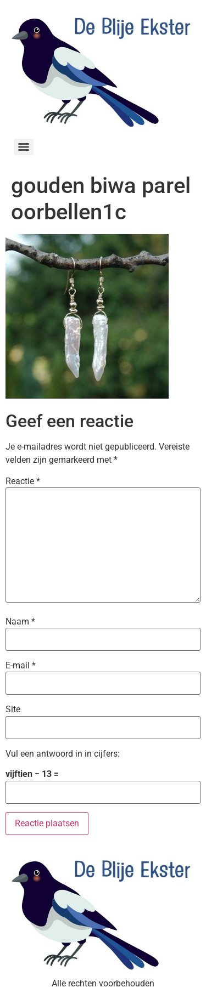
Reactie (22, 481)
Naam (20, 621)
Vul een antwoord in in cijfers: (62, 754)
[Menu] (24, 147)
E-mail (20, 665)
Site (12, 709)
